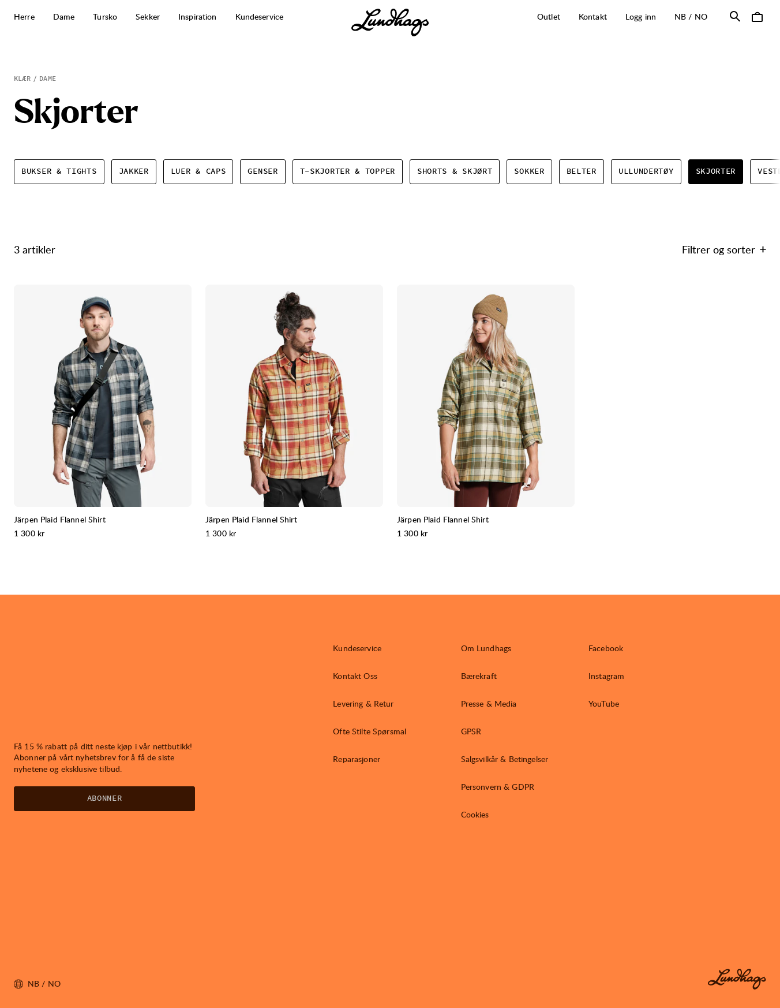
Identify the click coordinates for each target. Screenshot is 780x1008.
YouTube (603, 703)
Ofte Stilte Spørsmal (369, 731)
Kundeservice (357, 648)
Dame (47, 78)
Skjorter (716, 171)
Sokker (529, 171)
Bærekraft (479, 675)
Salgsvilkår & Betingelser (505, 758)
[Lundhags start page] (390, 22)
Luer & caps (198, 171)
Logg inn (640, 16)
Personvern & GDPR (497, 786)
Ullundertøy (646, 171)
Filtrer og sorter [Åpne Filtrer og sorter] (724, 249)
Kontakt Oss (355, 675)
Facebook (605, 648)
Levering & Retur (363, 703)
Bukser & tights (59, 171)
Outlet (548, 16)
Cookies (475, 814)
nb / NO (695, 16)
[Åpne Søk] (735, 16)
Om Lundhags (486, 648)
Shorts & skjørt (455, 171)
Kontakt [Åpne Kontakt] (593, 16)
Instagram (606, 675)
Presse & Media (489, 703)
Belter (582, 171)
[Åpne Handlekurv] (757, 16)
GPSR (471, 731)
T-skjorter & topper (347, 171)
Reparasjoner (356, 758)
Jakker (134, 171)
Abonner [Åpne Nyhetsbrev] (104, 798)
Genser (262, 171)
